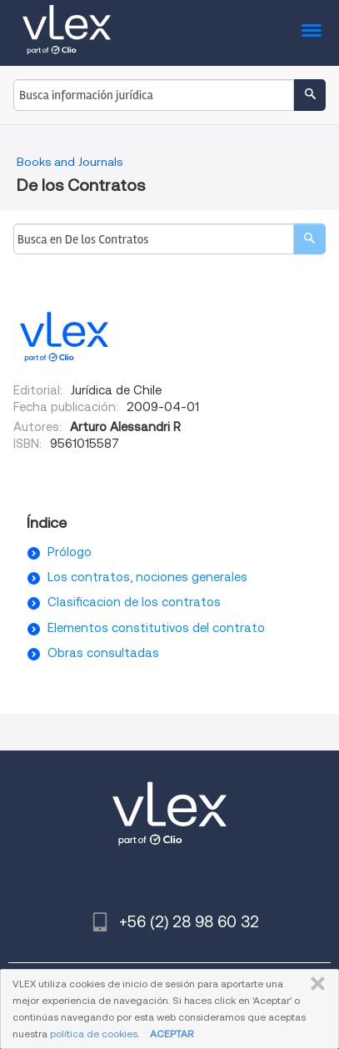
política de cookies (93, 1033)
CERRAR (314, 984)
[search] (309, 238)
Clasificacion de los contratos (134, 602)
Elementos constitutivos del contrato (156, 628)
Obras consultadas (103, 653)
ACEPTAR (171, 1033)
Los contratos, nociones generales (147, 577)
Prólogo (69, 552)
